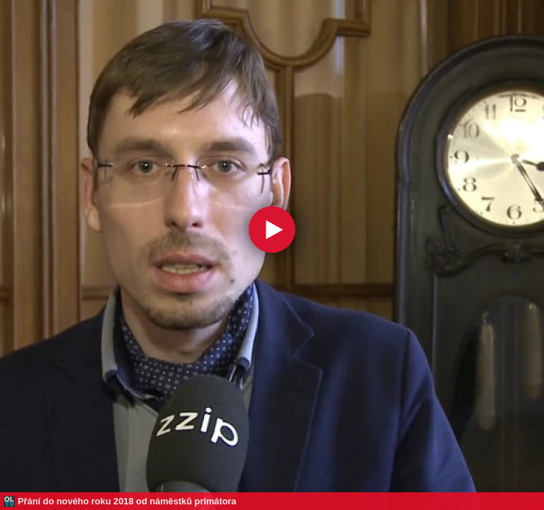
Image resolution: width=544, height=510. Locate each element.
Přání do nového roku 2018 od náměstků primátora (127, 501)
